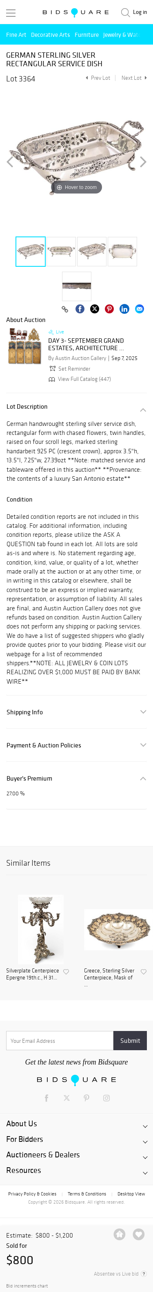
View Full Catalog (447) (79, 379)
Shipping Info (25, 712)
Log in (140, 12)
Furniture (87, 34)
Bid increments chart (27, 1286)
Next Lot (134, 77)
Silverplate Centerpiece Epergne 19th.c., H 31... (32, 974)
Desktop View (131, 1194)
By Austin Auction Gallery (77, 358)
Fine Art (16, 34)
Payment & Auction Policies (44, 745)
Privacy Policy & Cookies (32, 1194)
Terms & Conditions (87, 1194)
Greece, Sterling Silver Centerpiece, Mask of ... (109, 978)
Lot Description (27, 406)
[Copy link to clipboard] (65, 310)
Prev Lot (97, 77)
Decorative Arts (50, 34)
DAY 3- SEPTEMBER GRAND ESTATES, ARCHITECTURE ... (86, 344)
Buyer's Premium (29, 778)
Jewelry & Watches (126, 34)
